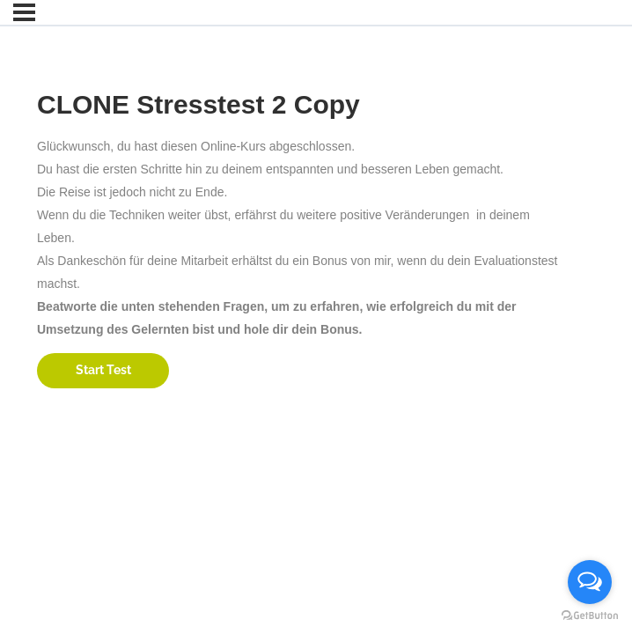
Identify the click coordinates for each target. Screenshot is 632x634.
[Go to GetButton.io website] (590, 616)
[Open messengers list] (590, 582)
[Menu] (24, 12)
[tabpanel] (303, 238)
